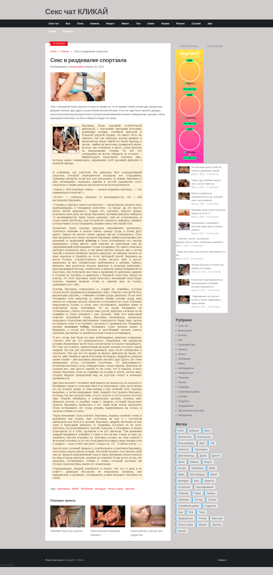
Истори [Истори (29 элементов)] (182, 468)
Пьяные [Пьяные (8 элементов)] (210, 493)
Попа (80, 23)
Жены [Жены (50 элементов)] (181, 462)
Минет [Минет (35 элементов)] (213, 474)
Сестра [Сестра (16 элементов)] (198, 499)
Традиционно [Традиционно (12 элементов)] (185, 518)
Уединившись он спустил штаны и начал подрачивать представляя (206, 300)
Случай (196, 23)
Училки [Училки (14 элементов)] (202, 518)
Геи (138, 23)
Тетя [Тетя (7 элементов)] (190, 512)
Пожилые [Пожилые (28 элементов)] (183, 493)
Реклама (68, 31)
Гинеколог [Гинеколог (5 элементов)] (183, 449)
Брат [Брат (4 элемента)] (202, 443)
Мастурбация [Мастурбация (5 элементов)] (197, 474)
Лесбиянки (87, 488)
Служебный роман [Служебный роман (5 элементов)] (188, 505)
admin (81, 66)
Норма (165, 23)
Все (68, 23)
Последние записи (215, 47)
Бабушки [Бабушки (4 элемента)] (194, 430)
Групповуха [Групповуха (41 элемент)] (201, 449)
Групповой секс (187, 344)
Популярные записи (189, 47)
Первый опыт (185, 372)
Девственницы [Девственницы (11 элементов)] (186, 455)
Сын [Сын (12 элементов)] (180, 512)
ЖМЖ (75, 488)
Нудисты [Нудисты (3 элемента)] (209, 480)
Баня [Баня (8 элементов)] (207, 430)
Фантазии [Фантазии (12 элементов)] (217, 518)
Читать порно (115, 488)
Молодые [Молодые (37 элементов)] (183, 480)
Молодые (100, 488)
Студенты (183, 401)
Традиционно (185, 405)
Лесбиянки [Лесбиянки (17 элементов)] (198, 468)
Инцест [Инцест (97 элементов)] (208, 462)
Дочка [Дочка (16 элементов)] (203, 455)
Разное (180, 23)
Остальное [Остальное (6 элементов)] (184, 487)
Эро (210, 23)
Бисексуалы (185, 330)
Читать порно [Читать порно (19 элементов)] (185, 524)
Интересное (185, 415)
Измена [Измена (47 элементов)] (194, 462)
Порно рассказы (54, 560)
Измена (94, 23)
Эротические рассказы (191, 410)
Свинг (151, 23)
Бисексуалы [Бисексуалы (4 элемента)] (204, 436)
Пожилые (183, 377)
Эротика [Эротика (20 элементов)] (216, 524)
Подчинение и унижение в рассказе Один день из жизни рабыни (206, 226)
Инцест (110, 23)
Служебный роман (188, 391)
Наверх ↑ (223, 560)
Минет (125, 23)
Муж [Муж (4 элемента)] (196, 480)
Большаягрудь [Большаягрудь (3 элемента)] (186, 443)
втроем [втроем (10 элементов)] (182, 531)
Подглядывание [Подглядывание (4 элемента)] (205, 487)
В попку (182, 335)
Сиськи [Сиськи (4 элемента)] (212, 499)
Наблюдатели (186, 368)
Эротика (130, 488)
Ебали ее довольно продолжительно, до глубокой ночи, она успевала (207, 197)
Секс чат (54, 23)
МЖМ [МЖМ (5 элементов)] (212, 468)
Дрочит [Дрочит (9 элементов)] (216, 455)
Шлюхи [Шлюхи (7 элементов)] (202, 524)
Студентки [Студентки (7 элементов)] (210, 505)
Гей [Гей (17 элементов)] (212, 443)
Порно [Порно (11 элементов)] (197, 493)
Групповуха (63, 488)
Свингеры (183, 387)
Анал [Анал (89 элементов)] (181, 430)
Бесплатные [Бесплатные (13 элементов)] (185, 436)
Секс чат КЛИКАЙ (76, 11)
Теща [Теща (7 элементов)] (202, 512)
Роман (52, 31)
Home (53, 51)
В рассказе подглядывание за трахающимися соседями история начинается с (207, 283)
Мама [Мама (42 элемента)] (181, 474)
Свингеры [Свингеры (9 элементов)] (183, 499)
